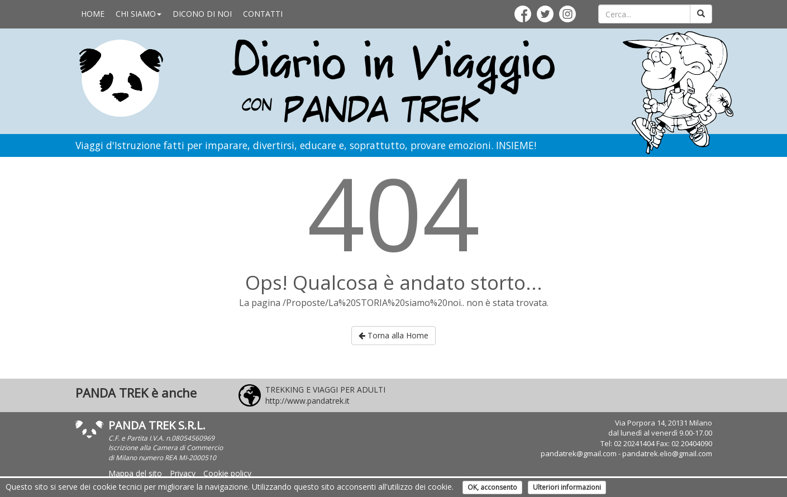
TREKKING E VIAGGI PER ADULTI (325, 389)
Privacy (182, 473)
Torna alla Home (393, 335)
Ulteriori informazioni (567, 487)
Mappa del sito (135, 473)
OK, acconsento (492, 487)
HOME (92, 13)
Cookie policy (227, 473)
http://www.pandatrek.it (307, 400)
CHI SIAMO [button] (138, 13)
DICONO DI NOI (202, 13)
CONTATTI (263, 13)
